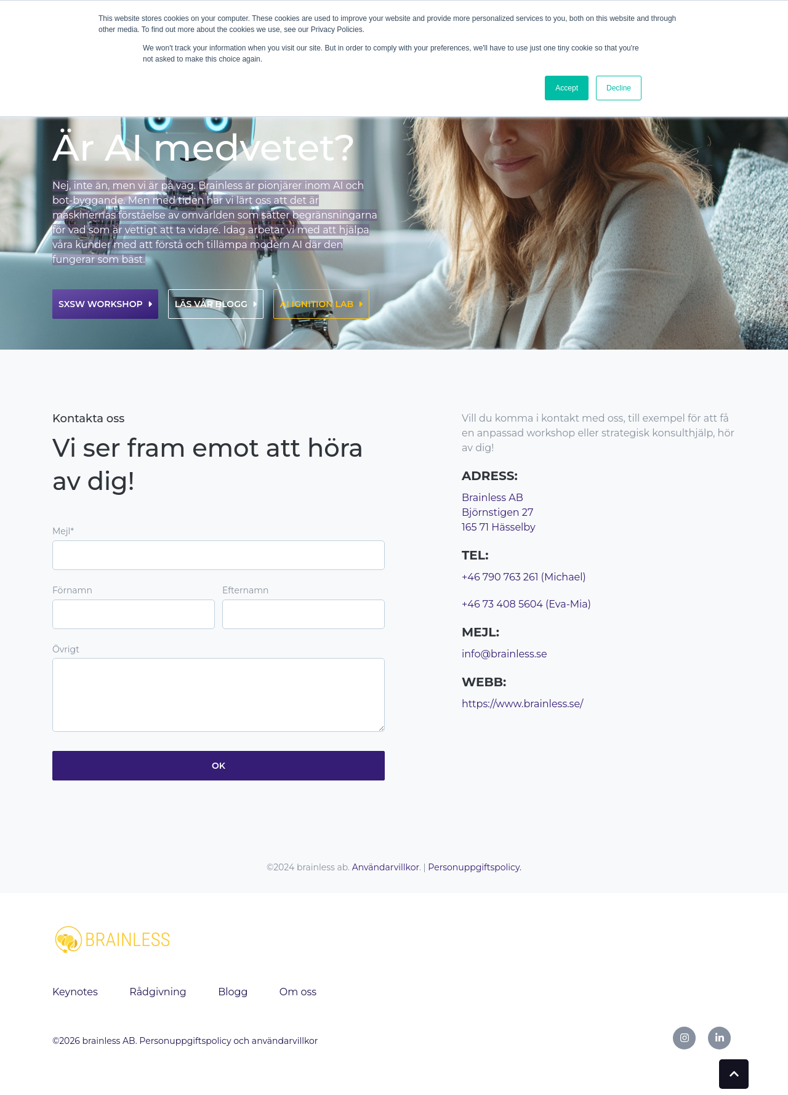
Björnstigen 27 (497, 512)
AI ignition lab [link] (321, 304)
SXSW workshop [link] (105, 304)
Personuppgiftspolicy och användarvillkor (228, 1040)
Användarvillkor (385, 867)
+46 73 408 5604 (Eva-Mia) (526, 604)
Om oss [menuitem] (297, 992)
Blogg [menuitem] (232, 992)
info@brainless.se (504, 654)
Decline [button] (618, 88)
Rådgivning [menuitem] (158, 992)
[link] (113, 938)
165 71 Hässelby (499, 527)
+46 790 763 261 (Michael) (524, 577)
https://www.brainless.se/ (522, 704)
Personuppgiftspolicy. (474, 867)
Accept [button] (566, 88)
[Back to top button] (734, 1074)
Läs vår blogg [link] (216, 304)
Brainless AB (492, 497)
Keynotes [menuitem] (75, 992)
